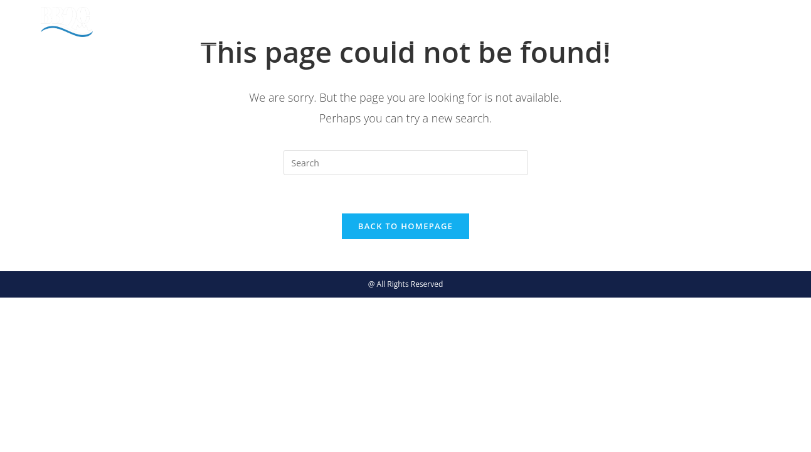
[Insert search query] (406, 162)
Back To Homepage (405, 226)
